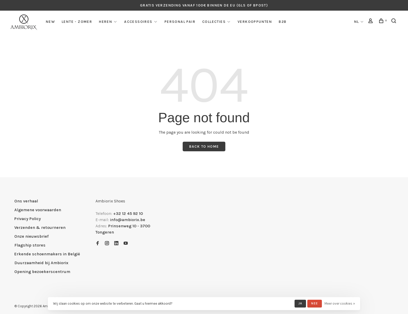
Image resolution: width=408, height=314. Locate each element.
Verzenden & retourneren (40, 227)
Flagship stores (30, 245)
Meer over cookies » (339, 303)
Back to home (204, 146)
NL (356, 21)
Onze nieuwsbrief (31, 236)
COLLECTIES (214, 21)
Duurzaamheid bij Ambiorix (41, 262)
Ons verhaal (26, 201)
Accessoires (138, 21)
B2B (282, 21)
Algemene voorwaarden (37, 209)
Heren (105, 21)
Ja (300, 303)
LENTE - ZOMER (77, 21)
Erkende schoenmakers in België (47, 253)
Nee (314, 303)
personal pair (179, 21)
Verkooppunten (255, 21)
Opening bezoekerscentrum (42, 271)
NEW (50, 21)
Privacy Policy (27, 218)
